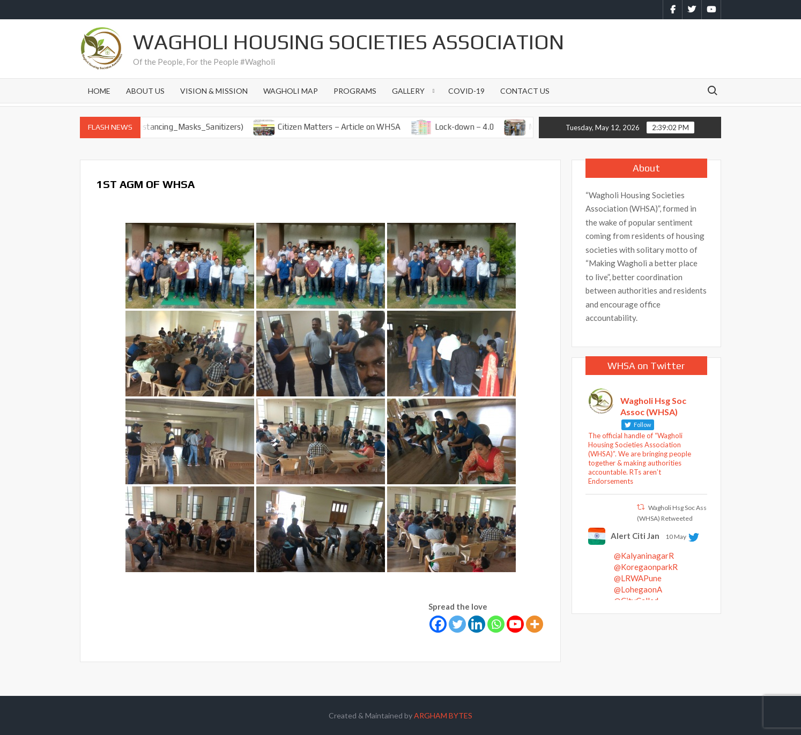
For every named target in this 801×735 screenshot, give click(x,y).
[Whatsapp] (496, 624)
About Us (145, 90)
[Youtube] (515, 624)
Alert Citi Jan (635, 536)
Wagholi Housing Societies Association (348, 41)
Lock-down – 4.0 (473, 126)
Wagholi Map (290, 90)
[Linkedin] (476, 624)
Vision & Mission (214, 90)
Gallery (408, 90)
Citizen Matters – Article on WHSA (348, 126)
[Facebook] (438, 624)
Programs (354, 90)
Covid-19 (466, 90)
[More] (534, 624)
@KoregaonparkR (646, 567)
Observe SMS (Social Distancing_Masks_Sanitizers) (161, 126)
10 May (675, 536)
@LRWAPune (638, 578)
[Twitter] (457, 624)
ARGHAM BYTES (443, 715)
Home (99, 90)
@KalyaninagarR (644, 555)
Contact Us (525, 90)
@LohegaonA (638, 589)
